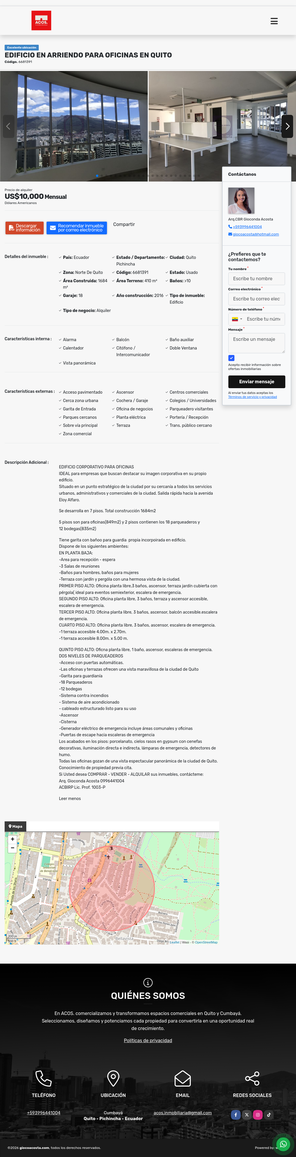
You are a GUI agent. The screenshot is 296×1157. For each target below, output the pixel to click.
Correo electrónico (245, 289)
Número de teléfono (246, 309)
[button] (97, 176)
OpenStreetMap (206, 942)
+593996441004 (247, 227)
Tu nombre (238, 268)
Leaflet (175, 942)
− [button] (12, 848)
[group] (74, 126)
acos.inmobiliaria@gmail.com (183, 1112)
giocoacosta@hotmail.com (256, 234)
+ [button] (12, 839)
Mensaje (236, 329)
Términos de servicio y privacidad (252, 397)
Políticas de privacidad (148, 1040)
